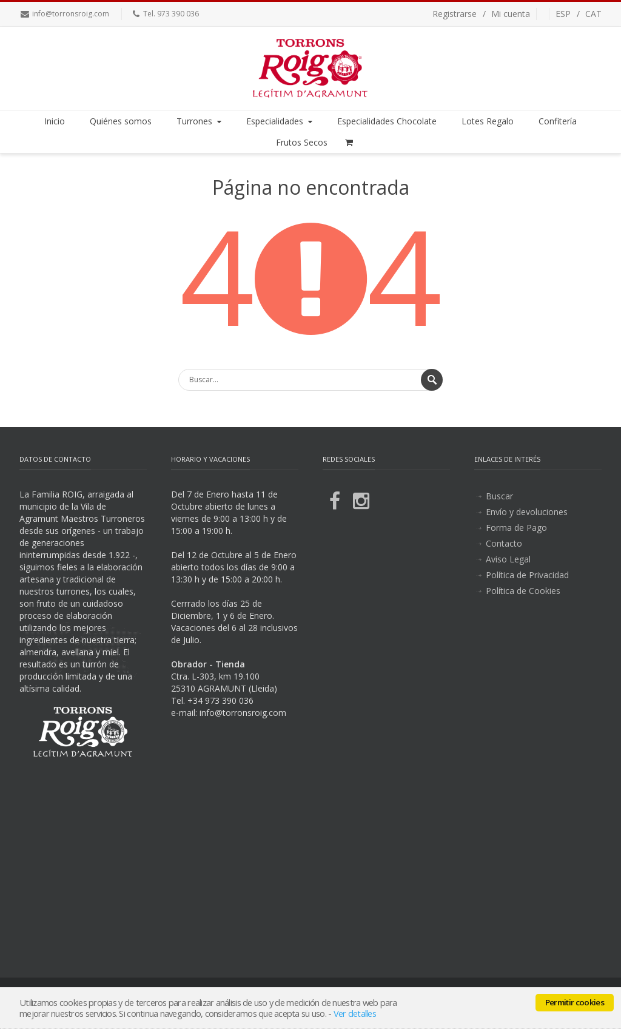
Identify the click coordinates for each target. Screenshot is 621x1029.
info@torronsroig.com (70, 13)
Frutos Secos (301, 142)
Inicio (54, 121)
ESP (563, 13)
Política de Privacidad (527, 575)
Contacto (504, 543)
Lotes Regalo (488, 121)
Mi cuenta (510, 13)
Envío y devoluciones (527, 512)
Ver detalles (355, 1013)
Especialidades (280, 121)
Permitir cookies (574, 1002)
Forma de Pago (516, 527)
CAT (593, 13)
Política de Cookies (523, 590)
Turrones (200, 121)
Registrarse (454, 13)
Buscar (499, 496)
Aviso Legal (508, 559)
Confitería (558, 121)
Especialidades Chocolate (387, 121)
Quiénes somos (121, 121)
